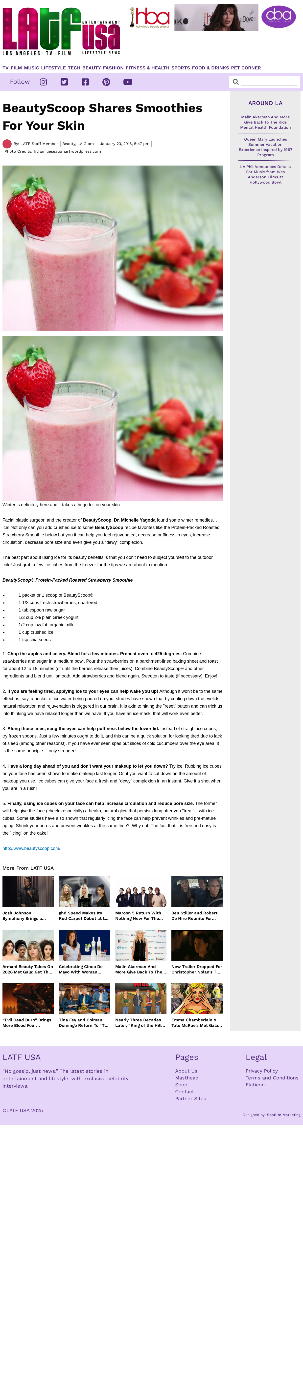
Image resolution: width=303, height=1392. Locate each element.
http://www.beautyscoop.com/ (31, 848)
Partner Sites (190, 1098)
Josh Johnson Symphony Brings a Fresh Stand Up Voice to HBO (27, 915)
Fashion (113, 67)
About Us (186, 1071)
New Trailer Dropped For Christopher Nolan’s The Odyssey (196, 969)
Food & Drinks (210, 67)
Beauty (91, 67)
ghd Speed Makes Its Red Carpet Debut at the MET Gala (84, 915)
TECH (74, 67)
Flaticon (255, 1085)
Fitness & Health (147, 67)
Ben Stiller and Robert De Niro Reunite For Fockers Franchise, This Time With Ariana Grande (196, 915)
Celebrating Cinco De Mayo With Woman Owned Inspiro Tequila (82, 969)
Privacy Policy (262, 1071)
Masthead (187, 1078)
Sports (180, 67)
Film (16, 67)
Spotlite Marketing (284, 1115)
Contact (184, 1092)
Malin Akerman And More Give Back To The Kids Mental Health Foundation (138, 969)
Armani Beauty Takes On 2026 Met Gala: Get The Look (27, 969)
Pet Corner (246, 67)
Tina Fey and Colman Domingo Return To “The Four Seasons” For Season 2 (84, 1022)
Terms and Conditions (272, 1078)
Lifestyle (53, 67)
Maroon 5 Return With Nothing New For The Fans (138, 915)
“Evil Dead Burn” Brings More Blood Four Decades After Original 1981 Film (26, 1022)
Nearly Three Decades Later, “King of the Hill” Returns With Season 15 (140, 1022)
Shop (181, 1085)
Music (31, 67)
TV (5, 67)
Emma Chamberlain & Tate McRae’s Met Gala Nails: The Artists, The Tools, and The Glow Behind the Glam (194, 1022)
